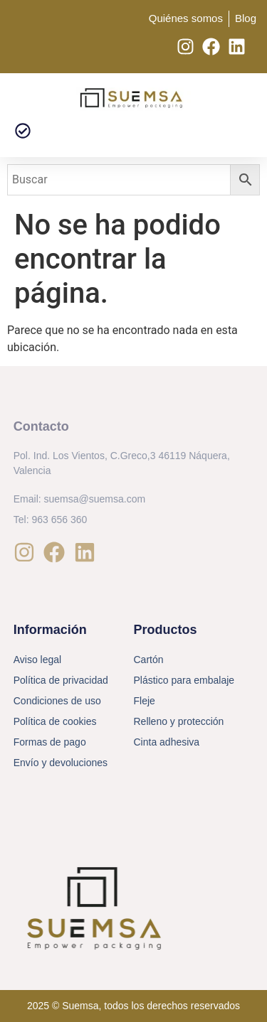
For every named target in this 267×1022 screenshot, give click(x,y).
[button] (22, 131)
